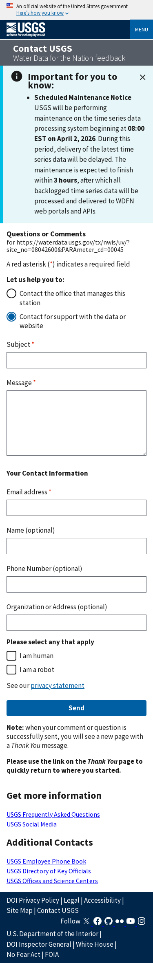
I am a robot (37, 669)
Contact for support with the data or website (73, 321)
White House (94, 944)
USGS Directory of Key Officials (49, 871)
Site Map (20, 910)
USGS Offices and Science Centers (52, 881)
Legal (72, 900)
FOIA (52, 954)
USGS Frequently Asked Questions (53, 814)
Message (21, 382)
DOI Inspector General (39, 944)
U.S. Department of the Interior (52, 933)
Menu (141, 29)
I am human (36, 655)
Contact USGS (58, 910)
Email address (29, 491)
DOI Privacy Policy (33, 900)
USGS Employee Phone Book (46, 861)
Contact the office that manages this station (72, 298)
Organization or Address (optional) (57, 606)
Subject (20, 344)
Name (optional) (31, 530)
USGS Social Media (32, 824)
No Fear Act (23, 954)
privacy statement (57, 685)
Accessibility (102, 900)
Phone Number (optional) (44, 568)
